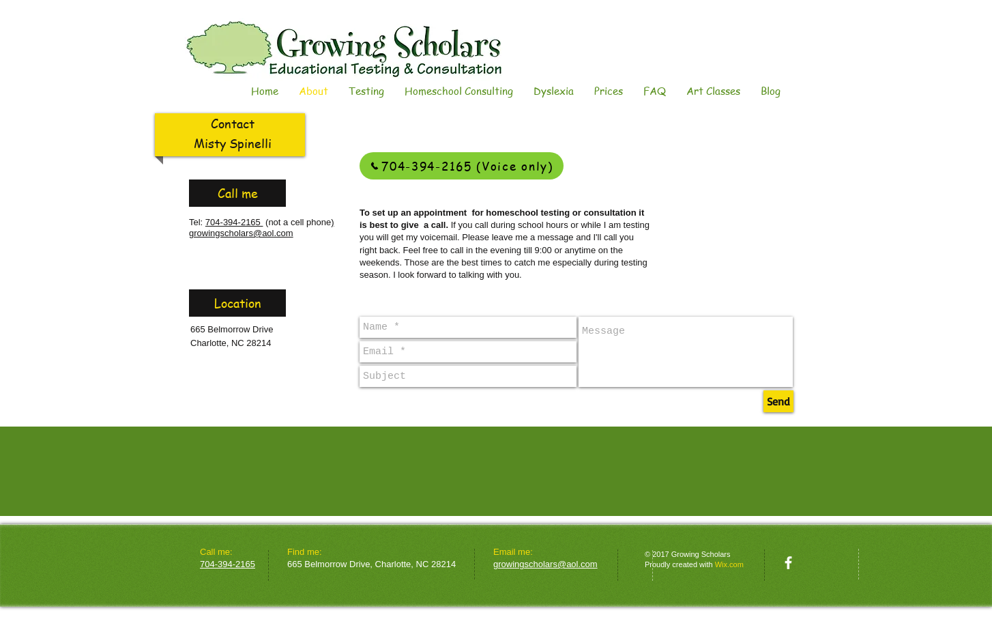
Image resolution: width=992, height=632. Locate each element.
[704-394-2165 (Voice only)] (462, 165)
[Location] (237, 303)
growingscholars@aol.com (241, 233)
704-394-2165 (234, 222)
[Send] (778, 401)
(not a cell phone (297, 222)
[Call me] (237, 193)
